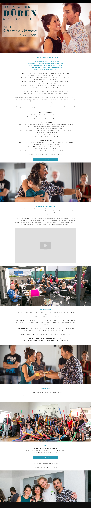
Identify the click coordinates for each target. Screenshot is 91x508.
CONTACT (18, 3)
